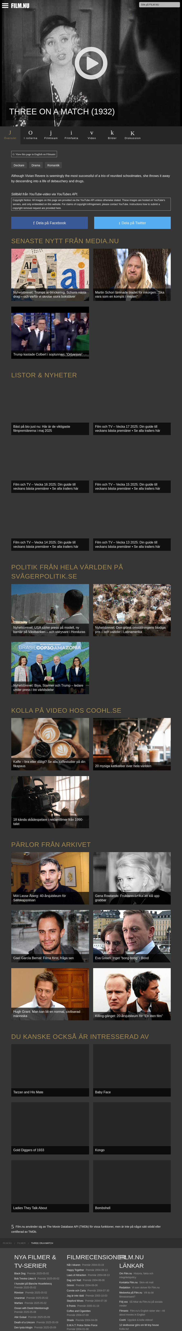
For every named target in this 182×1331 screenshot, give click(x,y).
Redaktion (124, 1228)
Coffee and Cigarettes (79, 1251)
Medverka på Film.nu (130, 1233)
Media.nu (124, 1306)
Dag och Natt (74, 1220)
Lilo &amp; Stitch (23, 1314)
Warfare (18, 1243)
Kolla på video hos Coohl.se (66, 682)
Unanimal (19, 1238)
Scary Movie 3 (74, 1274)
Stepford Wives (75, 1241)
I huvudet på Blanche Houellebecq (33, 1224)
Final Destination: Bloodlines (29, 1291)
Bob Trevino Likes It (25, 1219)
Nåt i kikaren (73, 1205)
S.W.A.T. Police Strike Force (82, 1265)
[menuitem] (7, 1183)
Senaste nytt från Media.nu (65, 241)
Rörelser (18, 1233)
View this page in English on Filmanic (34, 154)
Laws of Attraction (76, 1215)
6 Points (71, 1246)
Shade (70, 1260)
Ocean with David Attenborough (31, 1248)
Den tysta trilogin (23, 1267)
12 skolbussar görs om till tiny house (139, 1265)
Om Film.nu (125, 1213)
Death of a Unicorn (24, 1262)
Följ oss (123, 1242)
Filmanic (123, 1251)
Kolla (122, 1283)
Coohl (122, 1260)
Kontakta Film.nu (128, 1223)
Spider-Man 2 (74, 1279)
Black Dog (20, 1213)
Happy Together (75, 1210)
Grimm (70, 1225)
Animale (18, 1286)
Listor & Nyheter (44, 367)
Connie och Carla (76, 1230)
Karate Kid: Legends (25, 1319)
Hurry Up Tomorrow (25, 1300)
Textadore (124, 1301)
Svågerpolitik (126, 1319)
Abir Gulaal (20, 1257)
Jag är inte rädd (75, 1236)
